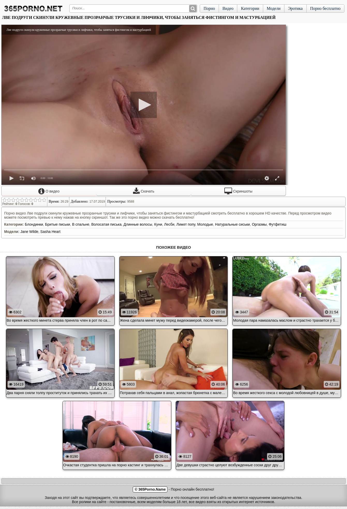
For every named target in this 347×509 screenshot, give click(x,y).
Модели (273, 8)
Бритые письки (57, 224)
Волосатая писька (106, 224)
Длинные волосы (137, 224)
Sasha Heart (50, 232)
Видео (228, 8)
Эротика (295, 8)
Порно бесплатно (325, 8)
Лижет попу (185, 224)
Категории (250, 8)
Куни (158, 224)
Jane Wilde (29, 232)
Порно (209, 8)
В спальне (80, 224)
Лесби (169, 224)
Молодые (205, 224)
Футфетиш (277, 224)
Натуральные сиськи (232, 224)
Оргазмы (259, 224)
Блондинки (34, 224)
